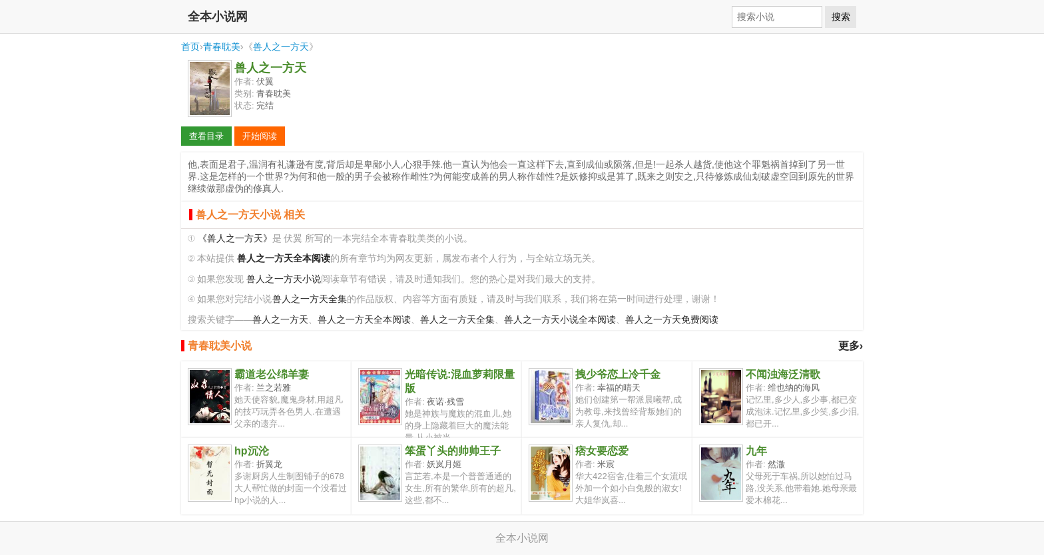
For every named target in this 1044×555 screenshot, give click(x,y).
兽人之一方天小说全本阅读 (560, 320)
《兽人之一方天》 (235, 239)
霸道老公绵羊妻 (271, 374)
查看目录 (206, 136)
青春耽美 (221, 46)
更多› (850, 345)
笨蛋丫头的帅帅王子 (453, 451)
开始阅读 (259, 136)
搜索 (841, 16)
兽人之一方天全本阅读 (364, 320)
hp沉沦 (251, 451)
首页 (190, 46)
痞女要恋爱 (602, 451)
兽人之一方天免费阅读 (671, 320)
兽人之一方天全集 (309, 299)
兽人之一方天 (281, 46)
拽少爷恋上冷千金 (617, 374)
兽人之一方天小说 (283, 279)
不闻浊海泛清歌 (783, 374)
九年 (756, 451)
